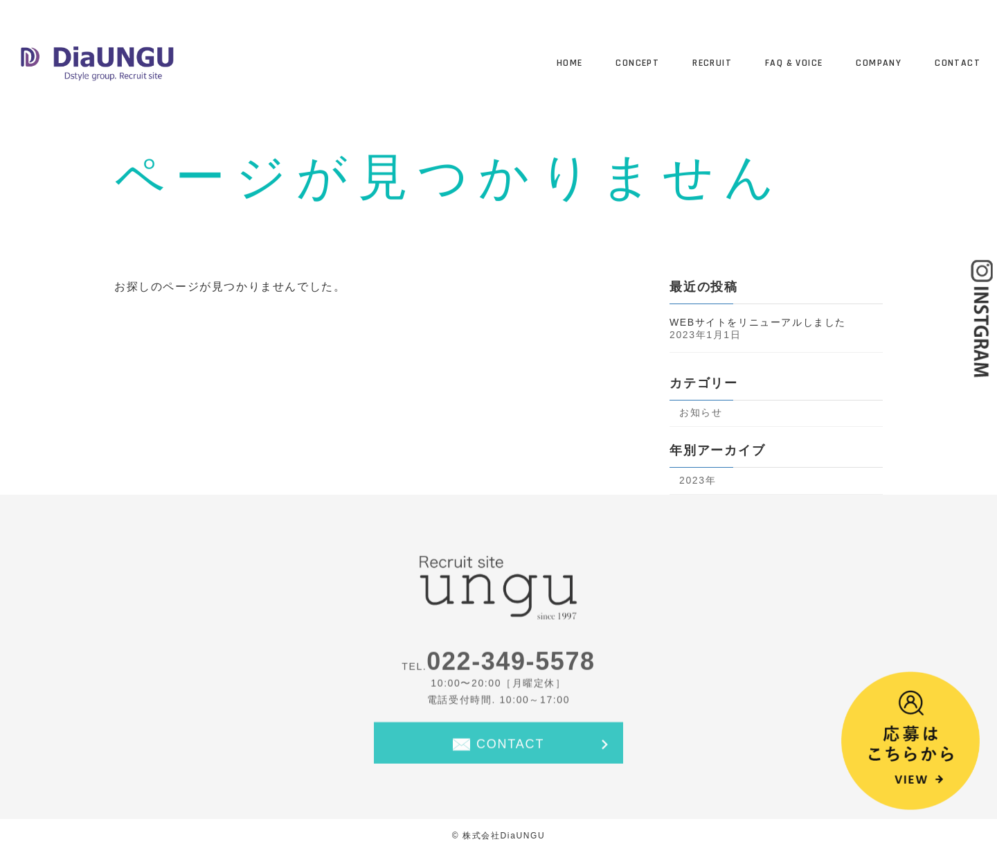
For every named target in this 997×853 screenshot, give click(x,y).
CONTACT (510, 747)
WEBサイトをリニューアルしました (758, 322)
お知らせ (700, 412)
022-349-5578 (510, 665)
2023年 (697, 480)
